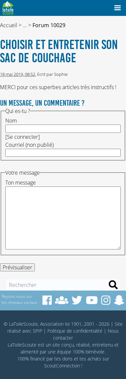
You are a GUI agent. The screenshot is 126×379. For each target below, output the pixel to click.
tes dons (63, 358)
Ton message (20, 182)
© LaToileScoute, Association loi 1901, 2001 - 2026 (56, 324)
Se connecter (22, 136)
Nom (11, 120)
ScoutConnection (62, 365)
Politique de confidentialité (74, 331)
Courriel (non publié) (29, 144)
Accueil (8, 25)
